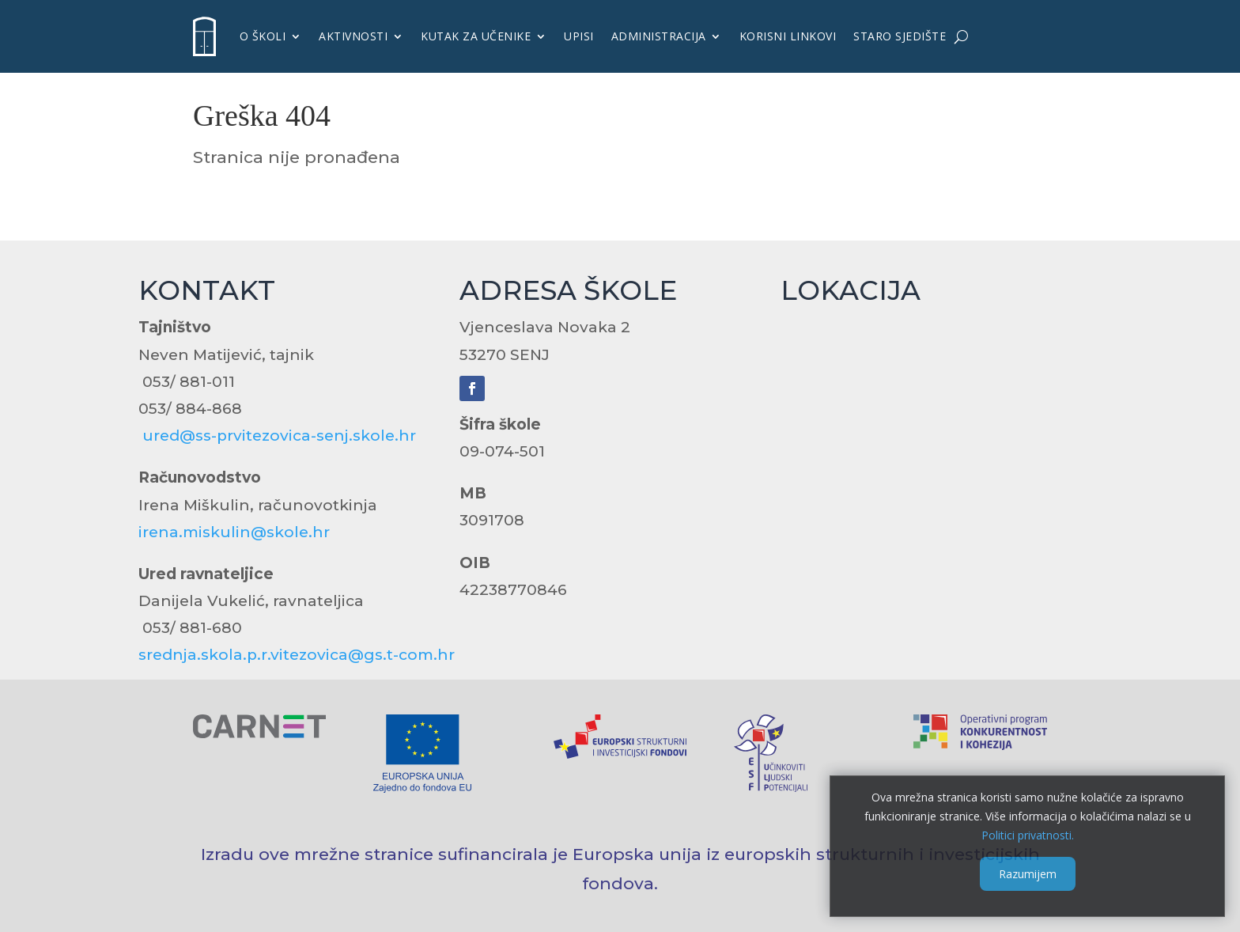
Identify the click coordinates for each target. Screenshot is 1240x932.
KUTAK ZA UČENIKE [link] (476, 36)
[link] (204, 36)
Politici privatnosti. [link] (1027, 834)
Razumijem (1027, 873)
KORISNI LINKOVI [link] (788, 36)
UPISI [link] (579, 36)
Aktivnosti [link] (353, 36)
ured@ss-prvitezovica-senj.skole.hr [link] (279, 435)
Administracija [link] (658, 36)
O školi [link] (263, 36)
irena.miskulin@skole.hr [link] (234, 532)
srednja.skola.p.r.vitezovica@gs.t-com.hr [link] (296, 655)
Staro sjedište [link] (899, 36)
